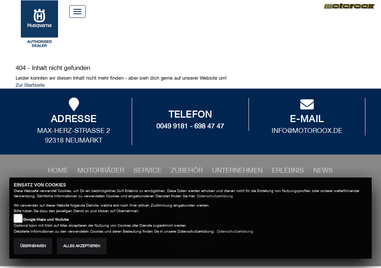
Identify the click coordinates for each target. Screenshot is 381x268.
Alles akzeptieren (81, 246)
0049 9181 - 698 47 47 (190, 126)
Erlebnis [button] (259, 41)
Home (152, 11)
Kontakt (225, 11)
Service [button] (135, 41)
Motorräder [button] (94, 41)
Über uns (186, 11)
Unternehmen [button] (214, 41)
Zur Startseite (30, 85)
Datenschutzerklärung (215, 196)
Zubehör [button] (169, 41)
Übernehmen (33, 246)
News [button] (288, 41)
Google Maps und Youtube (45, 219)
